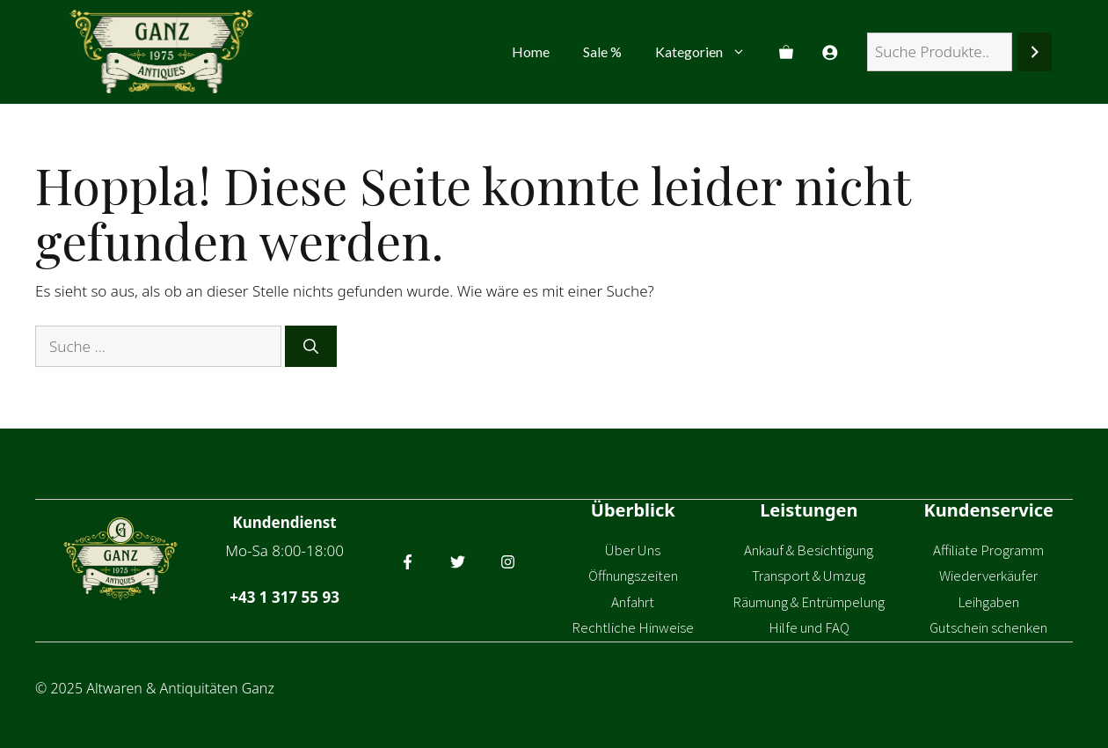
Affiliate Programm (988, 550)
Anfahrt (632, 602)
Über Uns (632, 550)
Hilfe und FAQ (809, 627)
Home (531, 51)
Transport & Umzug (808, 575)
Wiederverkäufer (988, 575)
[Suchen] (1034, 52)
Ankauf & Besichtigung (808, 550)
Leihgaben (988, 602)
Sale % (602, 51)
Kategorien (708, 52)
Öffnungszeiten (633, 575)
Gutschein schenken (988, 627)
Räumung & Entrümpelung (809, 602)
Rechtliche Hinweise (633, 627)
